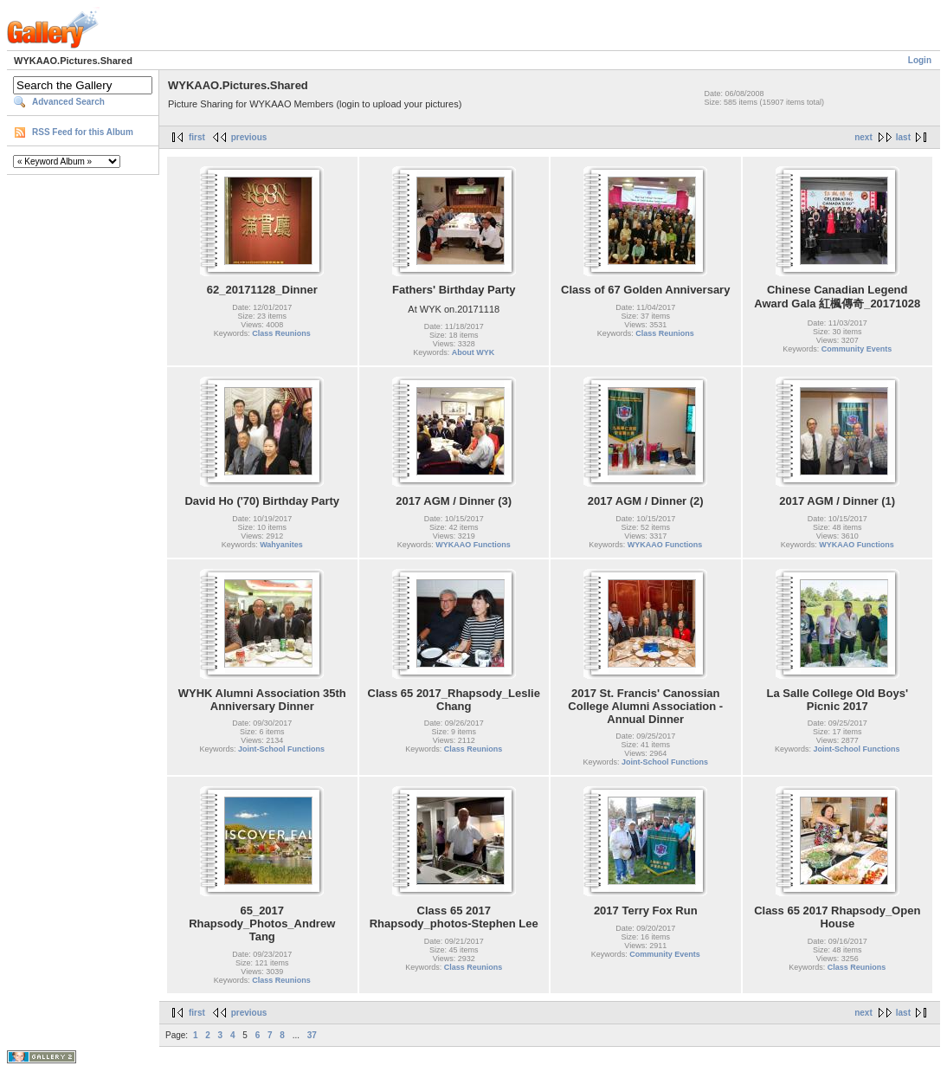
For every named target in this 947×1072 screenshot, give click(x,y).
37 (312, 1035)
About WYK (473, 352)
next (863, 137)
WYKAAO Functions (473, 544)
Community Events (856, 349)
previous (249, 137)
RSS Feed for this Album (82, 132)
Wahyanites (281, 544)
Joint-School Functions (281, 749)
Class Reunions (281, 333)
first (197, 137)
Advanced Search (68, 102)
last (903, 137)
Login (919, 60)
